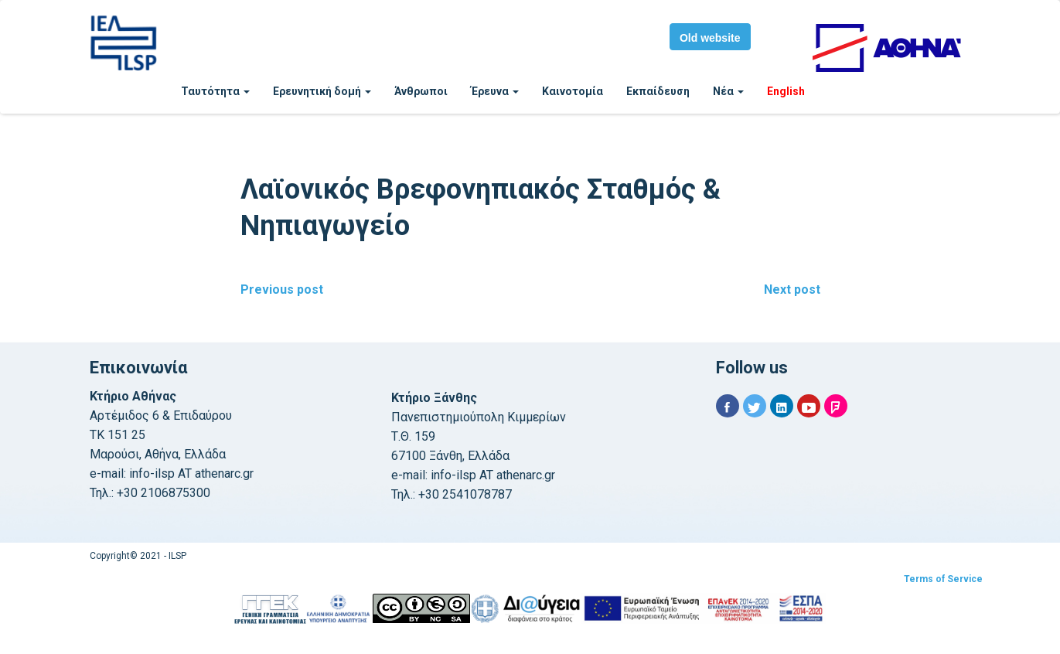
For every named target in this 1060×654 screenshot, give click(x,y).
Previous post (281, 289)
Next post (792, 289)
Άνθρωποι (421, 91)
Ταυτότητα (215, 91)
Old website (710, 38)
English (786, 91)
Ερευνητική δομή (322, 91)
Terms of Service (943, 579)
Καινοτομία (572, 91)
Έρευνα (495, 91)
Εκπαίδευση (658, 91)
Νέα (728, 91)
